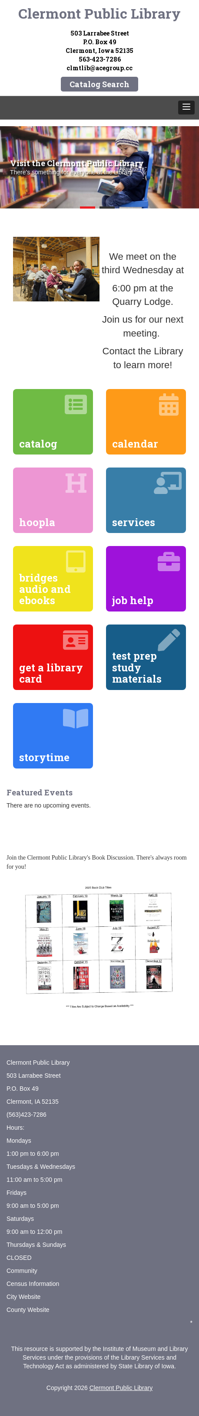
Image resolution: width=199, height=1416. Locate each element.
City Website (23, 1296)
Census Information (33, 1283)
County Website (28, 1309)
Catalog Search (99, 84)
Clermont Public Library (99, 13)
